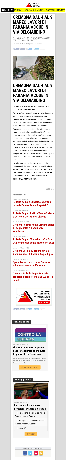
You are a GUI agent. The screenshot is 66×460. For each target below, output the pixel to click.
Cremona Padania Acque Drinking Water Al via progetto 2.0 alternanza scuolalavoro (33, 228)
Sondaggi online (23, 379)
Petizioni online (21, 322)
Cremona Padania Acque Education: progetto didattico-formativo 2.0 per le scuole (33, 277)
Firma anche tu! (29, 367)
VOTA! (31, 434)
